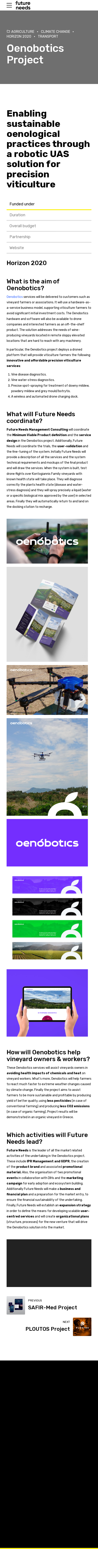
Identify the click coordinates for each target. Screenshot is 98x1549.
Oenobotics (24, 288)
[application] (49, 1263)
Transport (48, 36)
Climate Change (55, 32)
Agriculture (22, 32)
